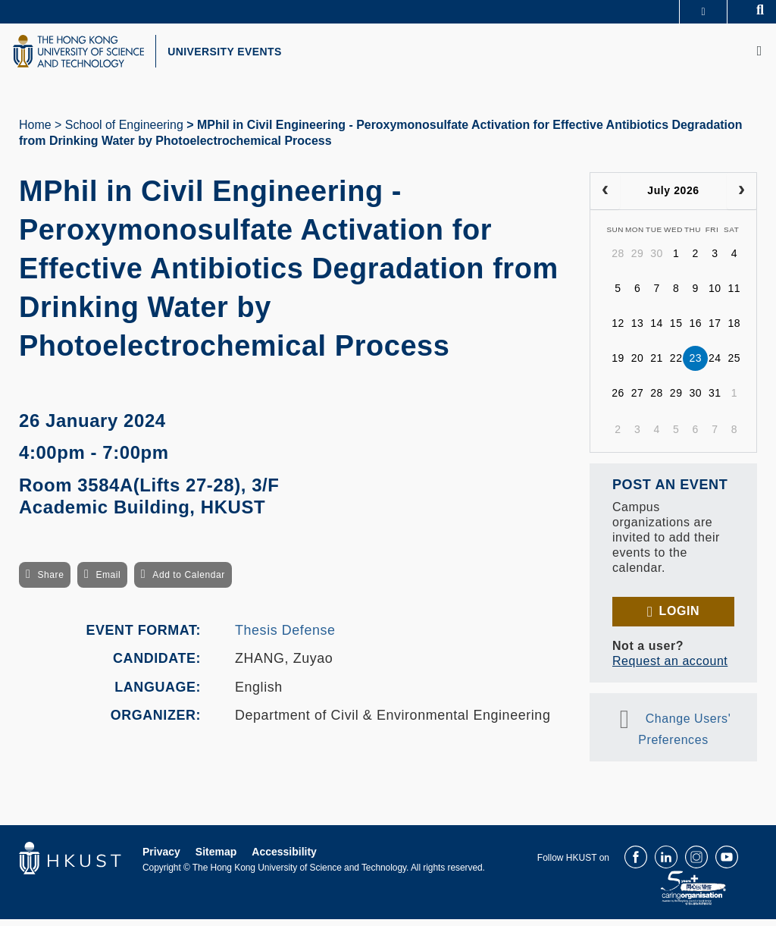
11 (734, 296)
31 (715, 400)
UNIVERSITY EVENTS (247, 55)
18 (734, 331)
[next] (741, 198)
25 (734, 365)
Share (50, 582)
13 (637, 331)
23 (695, 365)
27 (637, 400)
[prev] (605, 198)
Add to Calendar (188, 582)
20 (637, 365)
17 (715, 331)
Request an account (670, 667)
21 (656, 365)
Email (107, 582)
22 (676, 365)
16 (695, 331)
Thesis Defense (285, 637)
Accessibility (284, 858)
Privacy (161, 858)
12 (618, 331)
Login (679, 617)
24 (715, 365)
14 (656, 331)
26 (618, 400)
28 (618, 261)
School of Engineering (124, 131)
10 (715, 296)
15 (676, 331)
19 (618, 365)
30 (656, 261)
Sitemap (216, 858)
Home (35, 131)
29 (637, 261)
